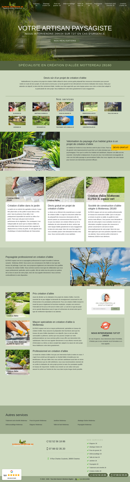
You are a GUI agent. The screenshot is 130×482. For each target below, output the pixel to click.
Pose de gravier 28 (57, 4)
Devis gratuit (120, 147)
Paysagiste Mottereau (84, 424)
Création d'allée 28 (123, 4)
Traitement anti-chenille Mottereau (16, 420)
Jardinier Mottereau (60, 420)
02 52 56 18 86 (98, 475)
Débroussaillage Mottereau (14, 424)
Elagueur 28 (36, 4)
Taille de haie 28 (80, 4)
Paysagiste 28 (98, 4)
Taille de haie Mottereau (61, 424)
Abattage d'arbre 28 (46, 4)
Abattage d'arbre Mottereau (86, 420)
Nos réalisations (65, 41)
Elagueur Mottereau (36, 424)
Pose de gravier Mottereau (38, 420)
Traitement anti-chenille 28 (110, 4)
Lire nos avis (11, 478)
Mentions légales (68, 479)
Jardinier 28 (89, 4)
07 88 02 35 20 (119, 475)
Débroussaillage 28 (69, 4)
